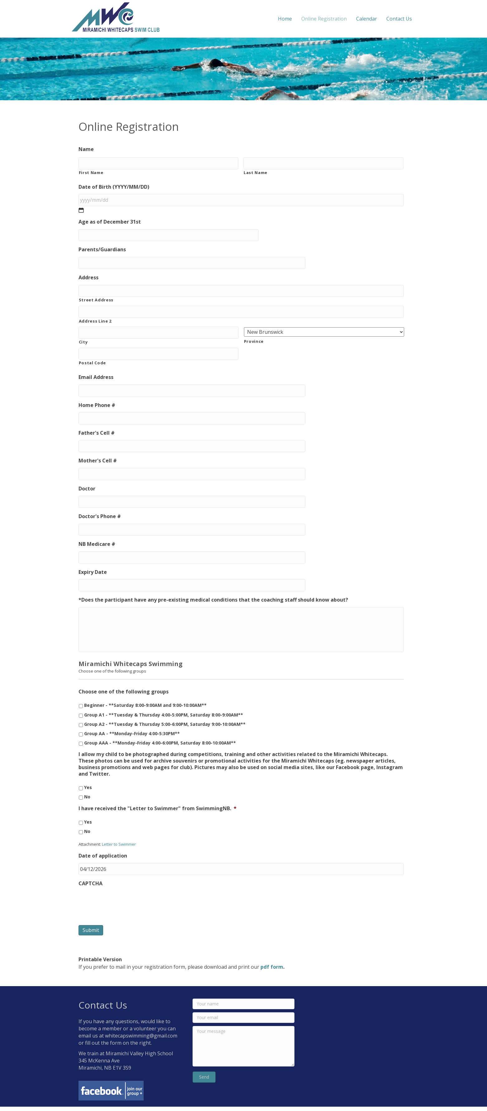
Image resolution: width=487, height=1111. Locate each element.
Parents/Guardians (102, 246)
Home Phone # (97, 395)
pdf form (271, 952)
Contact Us (405, 18)
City (83, 334)
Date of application (103, 843)
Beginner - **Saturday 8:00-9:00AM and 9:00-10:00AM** (145, 693)
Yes (88, 775)
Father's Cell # (97, 422)
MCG (362, 1101)
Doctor (87, 475)
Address (88, 273)
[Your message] (243, 1032)
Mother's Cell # (98, 449)
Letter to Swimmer (119, 831)
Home (291, 18)
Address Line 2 (95, 314)
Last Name (255, 171)
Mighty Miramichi (408, 1101)
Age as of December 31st (110, 219)
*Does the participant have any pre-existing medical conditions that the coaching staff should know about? (213, 582)
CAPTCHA (91, 870)
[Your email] (243, 1003)
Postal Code (92, 354)
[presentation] (126, 889)
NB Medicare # (97, 529)
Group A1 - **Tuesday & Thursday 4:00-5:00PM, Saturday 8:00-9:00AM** (163, 702)
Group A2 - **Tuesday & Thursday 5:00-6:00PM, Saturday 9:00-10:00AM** (165, 711)
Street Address (96, 294)
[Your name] (243, 990)
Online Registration (330, 18)
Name (86, 149)
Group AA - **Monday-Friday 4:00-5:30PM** (132, 721)
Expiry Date (93, 555)
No (87, 784)
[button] (204, 1063)
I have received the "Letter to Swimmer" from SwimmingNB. (157, 795)
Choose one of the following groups (124, 679)
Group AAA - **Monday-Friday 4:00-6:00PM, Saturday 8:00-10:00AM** (160, 730)
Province (254, 334)
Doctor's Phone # (100, 502)
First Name (91, 171)
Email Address (96, 369)
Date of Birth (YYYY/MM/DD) (114, 185)
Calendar (373, 18)
